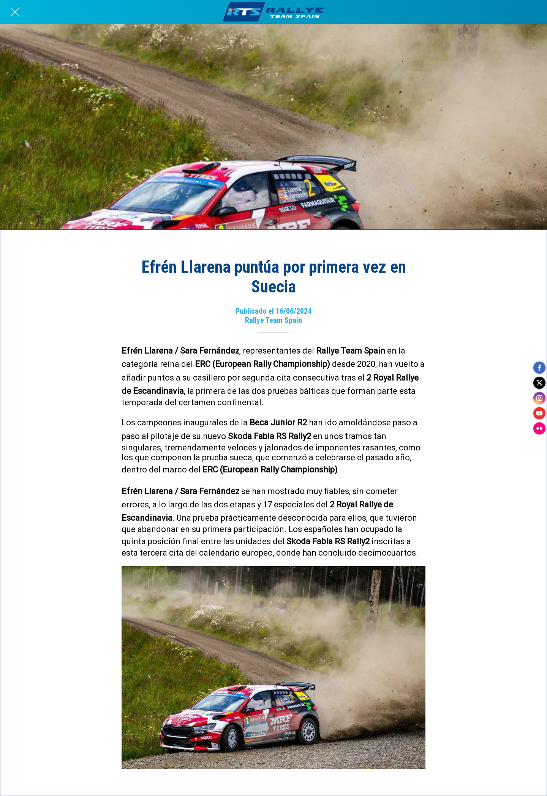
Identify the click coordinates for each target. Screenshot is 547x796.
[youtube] (539, 413)
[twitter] (539, 383)
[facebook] (539, 368)
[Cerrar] (15, 12)
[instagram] (539, 398)
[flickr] (539, 428)
